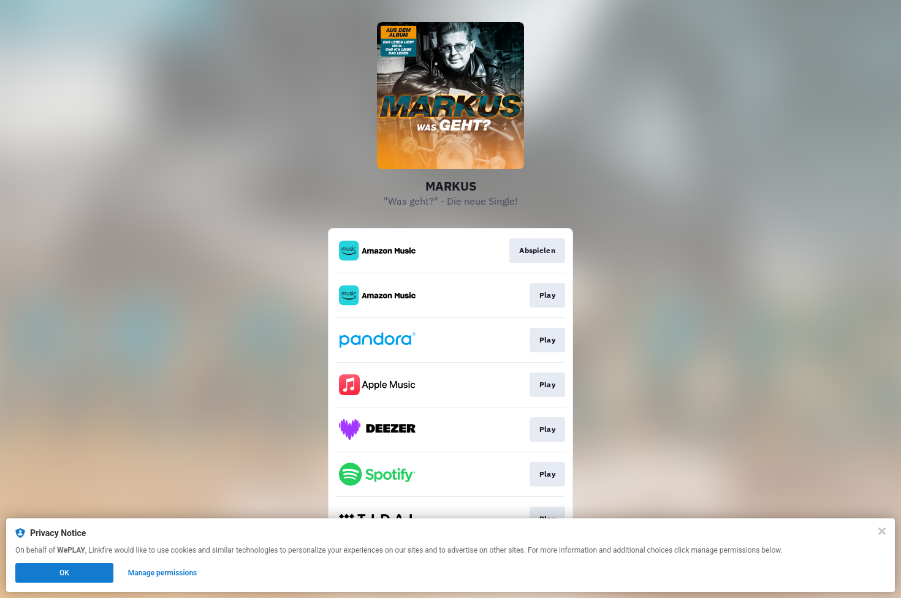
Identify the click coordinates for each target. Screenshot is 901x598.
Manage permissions (162, 573)
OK (64, 573)
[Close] (882, 531)
